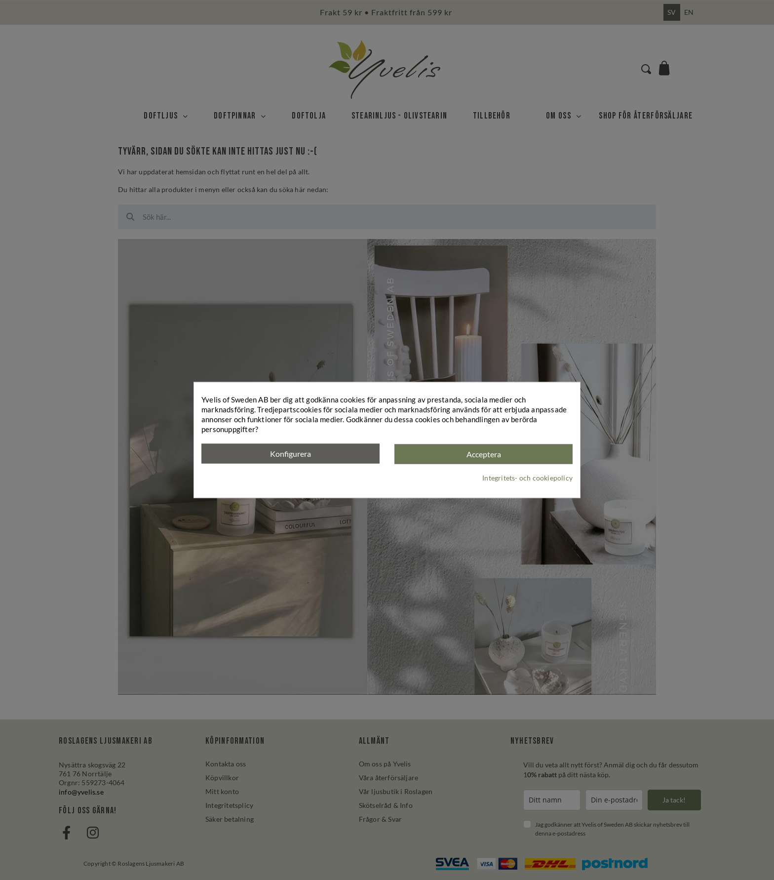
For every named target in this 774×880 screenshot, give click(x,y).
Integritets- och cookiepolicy (527, 477)
